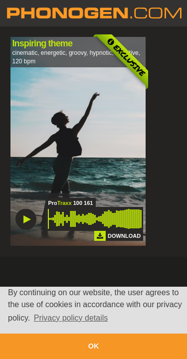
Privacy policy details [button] (71, 318)
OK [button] (93, 346)
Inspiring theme (42, 43)
